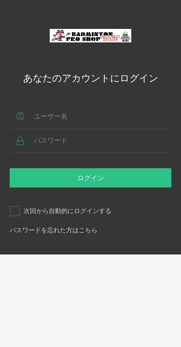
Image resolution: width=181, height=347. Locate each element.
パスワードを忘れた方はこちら (53, 230)
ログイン (90, 177)
